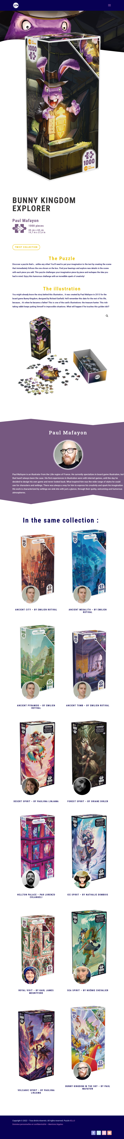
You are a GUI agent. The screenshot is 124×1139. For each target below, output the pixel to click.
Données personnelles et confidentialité (29, 1124)
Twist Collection (26, 247)
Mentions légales (55, 1124)
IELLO (72, 1121)
